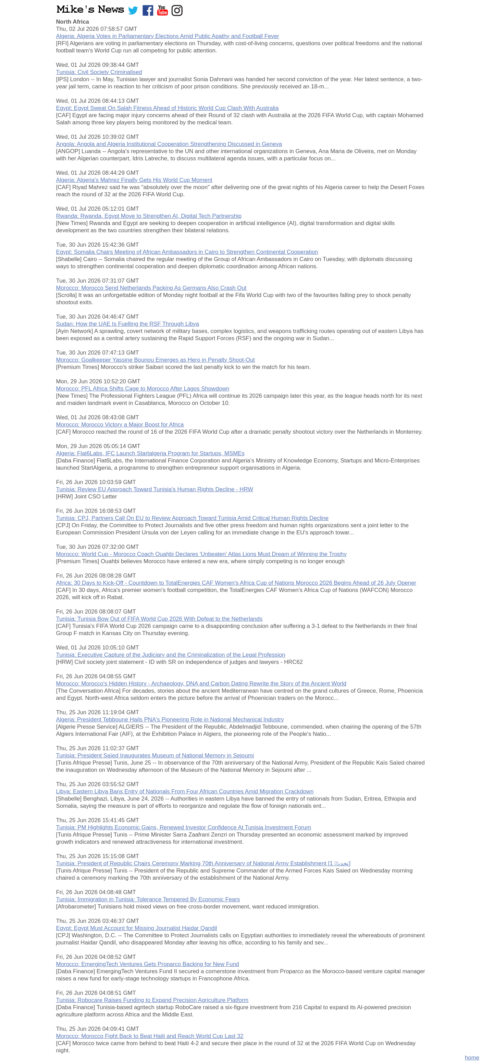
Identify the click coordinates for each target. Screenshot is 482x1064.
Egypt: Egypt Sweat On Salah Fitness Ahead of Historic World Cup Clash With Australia (167, 108)
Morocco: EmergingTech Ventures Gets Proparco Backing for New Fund (147, 964)
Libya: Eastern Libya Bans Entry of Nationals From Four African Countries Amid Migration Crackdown (185, 791)
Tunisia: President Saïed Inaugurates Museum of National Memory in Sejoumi (155, 755)
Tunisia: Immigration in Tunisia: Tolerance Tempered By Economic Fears (148, 899)
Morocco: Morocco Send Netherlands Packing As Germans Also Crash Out (151, 288)
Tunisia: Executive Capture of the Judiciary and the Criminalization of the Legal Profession (170, 655)
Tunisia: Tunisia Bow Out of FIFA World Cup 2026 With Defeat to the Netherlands (159, 619)
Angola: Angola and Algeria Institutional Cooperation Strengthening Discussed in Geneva (169, 144)
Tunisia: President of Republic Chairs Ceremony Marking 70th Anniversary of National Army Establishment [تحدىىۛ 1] (203, 863)
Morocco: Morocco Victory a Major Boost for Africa (120, 424)
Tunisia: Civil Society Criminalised (99, 72)
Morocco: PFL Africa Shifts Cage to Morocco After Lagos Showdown (143, 388)
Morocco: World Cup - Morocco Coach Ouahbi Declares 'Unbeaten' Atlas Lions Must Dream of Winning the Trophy (201, 554)
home (472, 1057)
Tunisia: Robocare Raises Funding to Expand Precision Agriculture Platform (152, 1000)
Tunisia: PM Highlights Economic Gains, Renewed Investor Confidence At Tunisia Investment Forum (183, 827)
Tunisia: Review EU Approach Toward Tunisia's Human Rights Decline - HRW (155, 489)
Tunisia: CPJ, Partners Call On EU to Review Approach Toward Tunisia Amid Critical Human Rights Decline (192, 518)
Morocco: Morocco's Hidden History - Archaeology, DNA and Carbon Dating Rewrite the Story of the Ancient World (201, 683)
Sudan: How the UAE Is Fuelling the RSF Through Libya (127, 324)
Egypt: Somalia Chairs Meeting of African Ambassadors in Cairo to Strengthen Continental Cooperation (187, 252)
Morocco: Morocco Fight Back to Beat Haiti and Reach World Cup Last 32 (150, 1036)
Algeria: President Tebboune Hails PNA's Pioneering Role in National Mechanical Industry (170, 719)
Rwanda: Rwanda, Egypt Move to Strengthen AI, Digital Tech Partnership (149, 216)
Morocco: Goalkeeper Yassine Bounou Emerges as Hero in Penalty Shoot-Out (155, 360)
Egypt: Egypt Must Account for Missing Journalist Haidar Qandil (136, 928)
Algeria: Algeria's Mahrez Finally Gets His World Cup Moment (134, 180)
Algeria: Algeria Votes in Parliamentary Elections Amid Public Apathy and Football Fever (167, 36)
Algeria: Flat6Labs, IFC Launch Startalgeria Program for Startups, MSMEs (150, 453)
